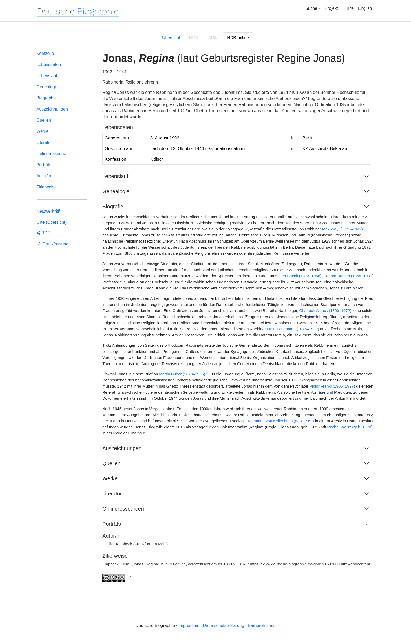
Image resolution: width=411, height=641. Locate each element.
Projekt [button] (331, 8)
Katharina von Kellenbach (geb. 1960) (281, 421)
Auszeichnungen (52, 109)
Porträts (44, 165)
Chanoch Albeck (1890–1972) (325, 311)
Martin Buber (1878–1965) (182, 374)
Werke (43, 131)
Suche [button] (311, 8)
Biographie (47, 98)
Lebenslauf (47, 75)
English (365, 8)
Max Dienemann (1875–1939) (293, 329)
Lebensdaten (49, 64)
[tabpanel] (206, 319)
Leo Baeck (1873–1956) (300, 276)
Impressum (188, 625)
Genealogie (47, 87)
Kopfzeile (45, 53)
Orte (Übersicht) (52, 222)
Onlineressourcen (53, 153)
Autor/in (44, 176)
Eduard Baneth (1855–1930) (348, 276)
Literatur (44, 142)
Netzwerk (48, 211)
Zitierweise (47, 187)
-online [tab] (238, 38)
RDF (43, 233)
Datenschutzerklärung (223, 625)
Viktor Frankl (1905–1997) (332, 386)
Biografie (112, 206)
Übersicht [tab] (171, 38)
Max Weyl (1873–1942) (342, 229)
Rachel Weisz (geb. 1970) (350, 427)
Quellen (44, 120)
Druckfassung (53, 244)
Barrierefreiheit (262, 625)
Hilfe (349, 8)
